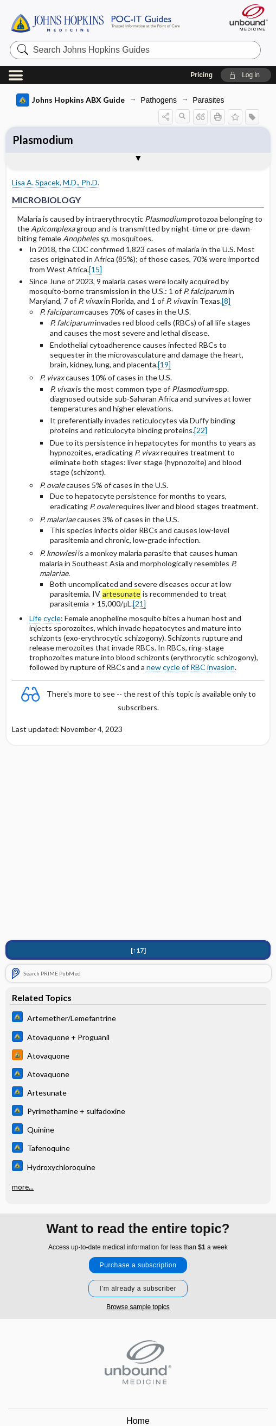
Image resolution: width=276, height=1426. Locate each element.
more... (23, 1187)
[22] (200, 430)
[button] (246, 75)
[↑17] (138, 952)
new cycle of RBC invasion (190, 667)
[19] (164, 364)
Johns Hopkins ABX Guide (70, 100)
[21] (139, 603)
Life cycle (45, 618)
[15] (95, 269)
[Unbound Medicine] (245, 17)
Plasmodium (42, 139)
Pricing (201, 75)
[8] (226, 300)
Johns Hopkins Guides (95, 22)
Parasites (208, 100)
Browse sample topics (138, 1307)
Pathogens (158, 100)
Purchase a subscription (138, 1265)
